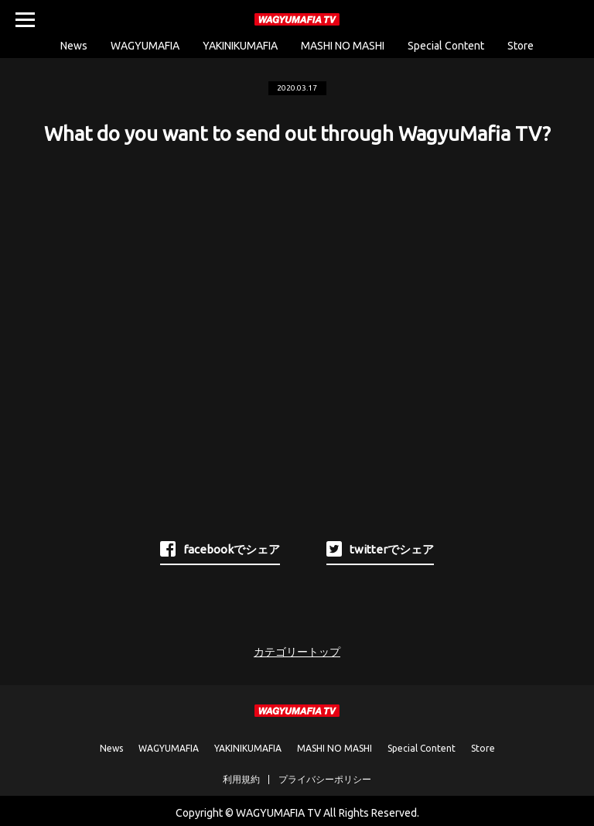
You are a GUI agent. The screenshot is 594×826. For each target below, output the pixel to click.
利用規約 (241, 779)
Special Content (446, 45)
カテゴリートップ (297, 652)
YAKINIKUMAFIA (240, 45)
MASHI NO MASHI (342, 45)
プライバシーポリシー (324, 779)
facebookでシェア (220, 549)
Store (520, 45)
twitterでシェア (380, 549)
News (73, 45)
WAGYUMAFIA (145, 45)
